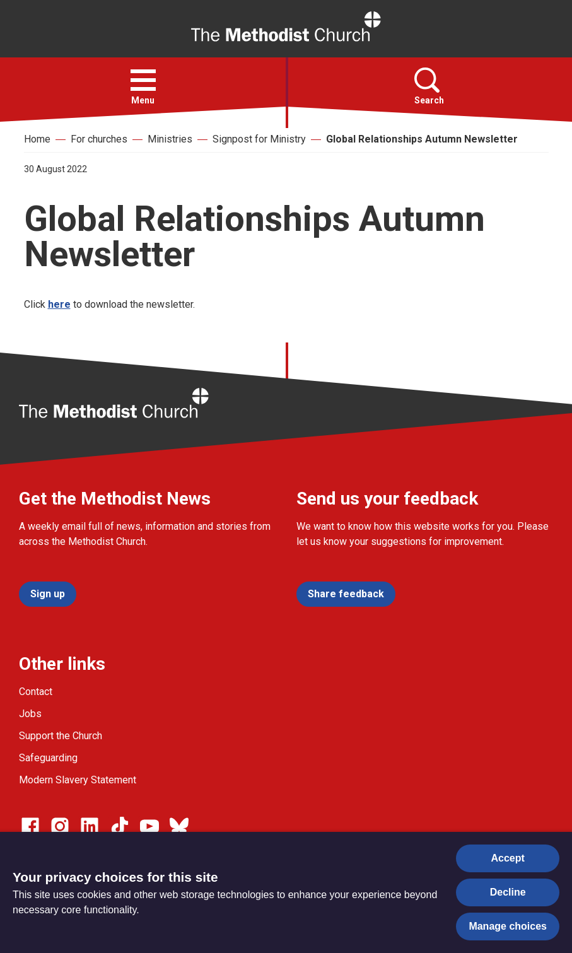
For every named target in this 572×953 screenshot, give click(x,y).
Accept (508, 858)
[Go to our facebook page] (30, 826)
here (59, 304)
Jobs (30, 714)
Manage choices (508, 926)
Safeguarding (48, 758)
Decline (508, 892)
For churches (99, 139)
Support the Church (60, 736)
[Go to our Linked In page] (89, 826)
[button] (143, 80)
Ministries (170, 139)
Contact (35, 692)
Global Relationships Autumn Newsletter (422, 139)
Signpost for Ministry (259, 139)
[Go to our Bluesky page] (179, 826)
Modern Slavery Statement (77, 780)
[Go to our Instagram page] (60, 826)
